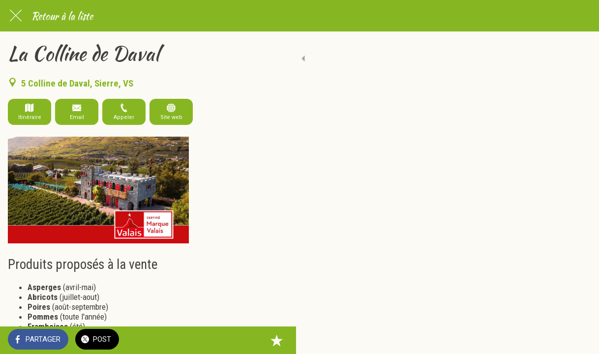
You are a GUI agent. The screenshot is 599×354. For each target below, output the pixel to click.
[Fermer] (16, 16)
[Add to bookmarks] (579, 340)
